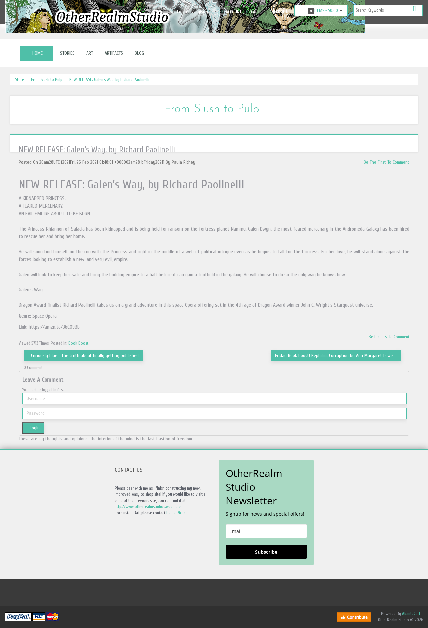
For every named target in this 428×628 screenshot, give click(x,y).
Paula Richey (177, 512)
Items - (321, 11)
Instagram (397, 31)
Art (88, 53)
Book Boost (78, 343)
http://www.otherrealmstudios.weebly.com (150, 506)
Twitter (413, 31)
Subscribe (266, 552)
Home (37, 53)
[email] (266, 531)
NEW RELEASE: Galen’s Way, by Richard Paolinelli (109, 79)
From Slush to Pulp (46, 79)
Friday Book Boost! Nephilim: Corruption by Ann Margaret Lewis (336, 355)
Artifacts (112, 53)
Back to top (416, 617)
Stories (66, 53)
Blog (138, 53)
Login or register (193, 12)
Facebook (382, 31)
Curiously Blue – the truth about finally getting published (83, 355)
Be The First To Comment (386, 162)
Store (19, 79)
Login (33, 428)
